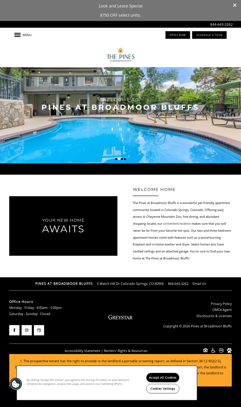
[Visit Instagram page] (129, 129)
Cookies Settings (162, 389)
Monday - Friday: (22, 307)
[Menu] (23, 35)
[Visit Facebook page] (112, 129)
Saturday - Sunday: (23, 314)
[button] (235, 5)
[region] (106, 383)
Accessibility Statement (82, 351)
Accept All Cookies (163, 377)
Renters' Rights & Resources (126, 351)
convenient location (177, 223)
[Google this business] (120, 129)
